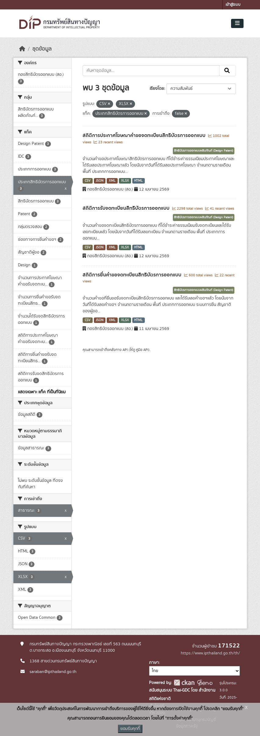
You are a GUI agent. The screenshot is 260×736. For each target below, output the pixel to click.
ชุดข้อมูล (42, 49)
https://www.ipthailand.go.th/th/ (210, 653)
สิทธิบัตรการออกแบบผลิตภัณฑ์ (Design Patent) (203, 151)
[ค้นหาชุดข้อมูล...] (151, 70)
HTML (138, 180)
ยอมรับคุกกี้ (130, 729)
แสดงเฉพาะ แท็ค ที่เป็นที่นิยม (42, 392)
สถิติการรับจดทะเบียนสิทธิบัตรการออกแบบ (127, 208)
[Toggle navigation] (237, 23)
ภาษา (154, 663)
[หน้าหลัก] (22, 49)
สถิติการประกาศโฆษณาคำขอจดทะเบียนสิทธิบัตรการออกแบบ (145, 135)
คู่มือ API (142, 349)
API (125, 349)
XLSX (125, 180)
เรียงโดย (157, 89)
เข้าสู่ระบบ (233, 5)
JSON (99, 180)
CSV (88, 180)
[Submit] (227, 70)
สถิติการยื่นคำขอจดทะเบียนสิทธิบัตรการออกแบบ (133, 275)
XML (112, 180)
